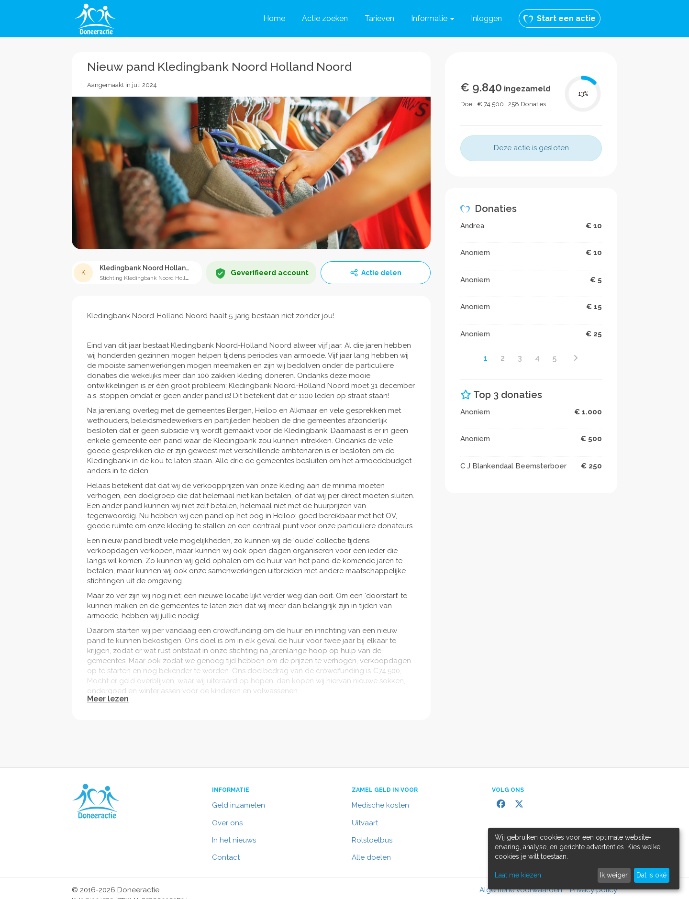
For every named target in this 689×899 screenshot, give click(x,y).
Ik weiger (614, 875)
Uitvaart (365, 823)
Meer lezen (108, 698)
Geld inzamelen (238, 805)
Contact (226, 857)
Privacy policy (593, 890)
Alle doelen (371, 857)
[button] (432, 18)
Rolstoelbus (372, 840)
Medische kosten (380, 805)
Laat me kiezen (518, 875)
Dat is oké (651, 875)
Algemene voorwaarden (520, 890)
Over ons (227, 823)
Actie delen (375, 272)
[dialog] (583, 858)
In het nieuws (234, 840)
